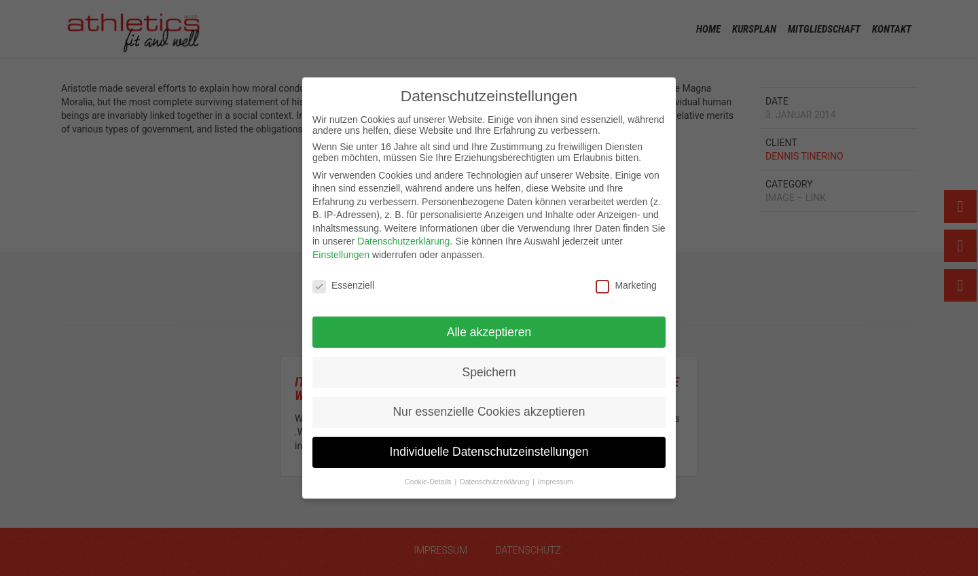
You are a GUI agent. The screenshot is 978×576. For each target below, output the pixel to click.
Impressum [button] (555, 482)
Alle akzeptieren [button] (489, 332)
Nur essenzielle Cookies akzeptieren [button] (489, 411)
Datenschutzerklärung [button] (495, 482)
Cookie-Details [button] (429, 482)
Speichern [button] (489, 372)
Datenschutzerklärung (403, 241)
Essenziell (343, 285)
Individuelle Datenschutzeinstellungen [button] (489, 451)
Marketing (626, 285)
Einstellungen (340, 254)
